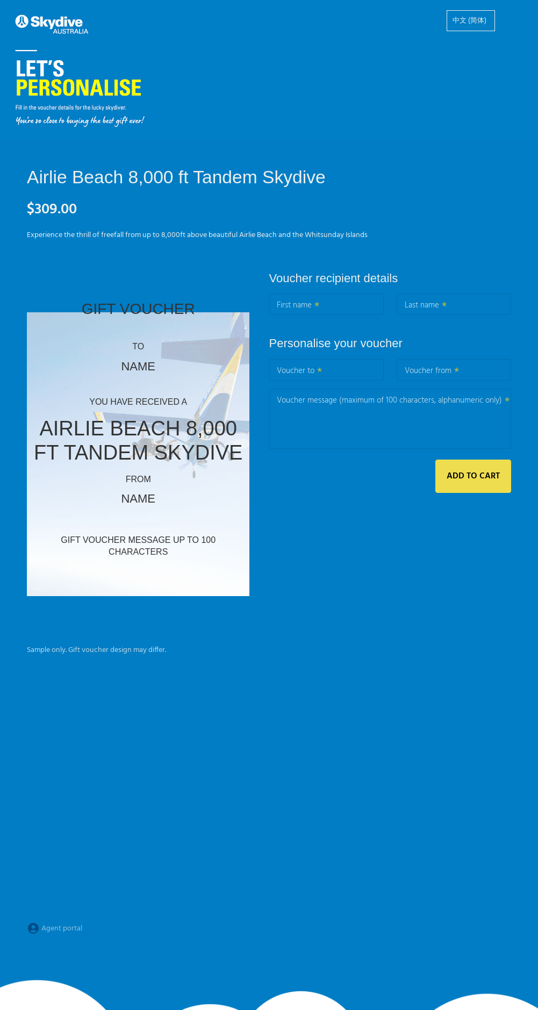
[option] (470, 21)
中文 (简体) (469, 20)
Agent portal (54, 928)
